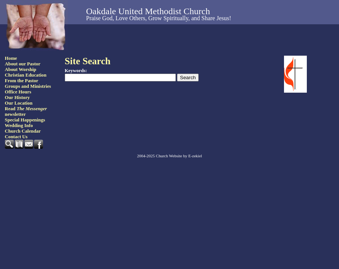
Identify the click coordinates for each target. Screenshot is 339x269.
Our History (17, 97)
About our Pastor (22, 64)
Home (11, 58)
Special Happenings (25, 120)
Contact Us (16, 136)
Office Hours (18, 92)
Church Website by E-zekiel (179, 156)
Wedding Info (19, 125)
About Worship (20, 69)
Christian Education (25, 75)
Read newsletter (26, 111)
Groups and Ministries (28, 86)
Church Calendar (23, 131)
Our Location (19, 103)
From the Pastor (21, 80)
